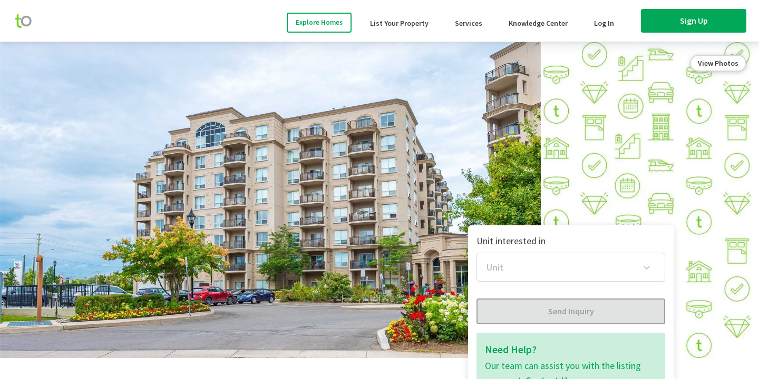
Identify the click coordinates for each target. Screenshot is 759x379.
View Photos (718, 63)
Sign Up (694, 20)
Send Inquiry (571, 311)
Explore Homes (319, 22)
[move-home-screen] (28, 21)
